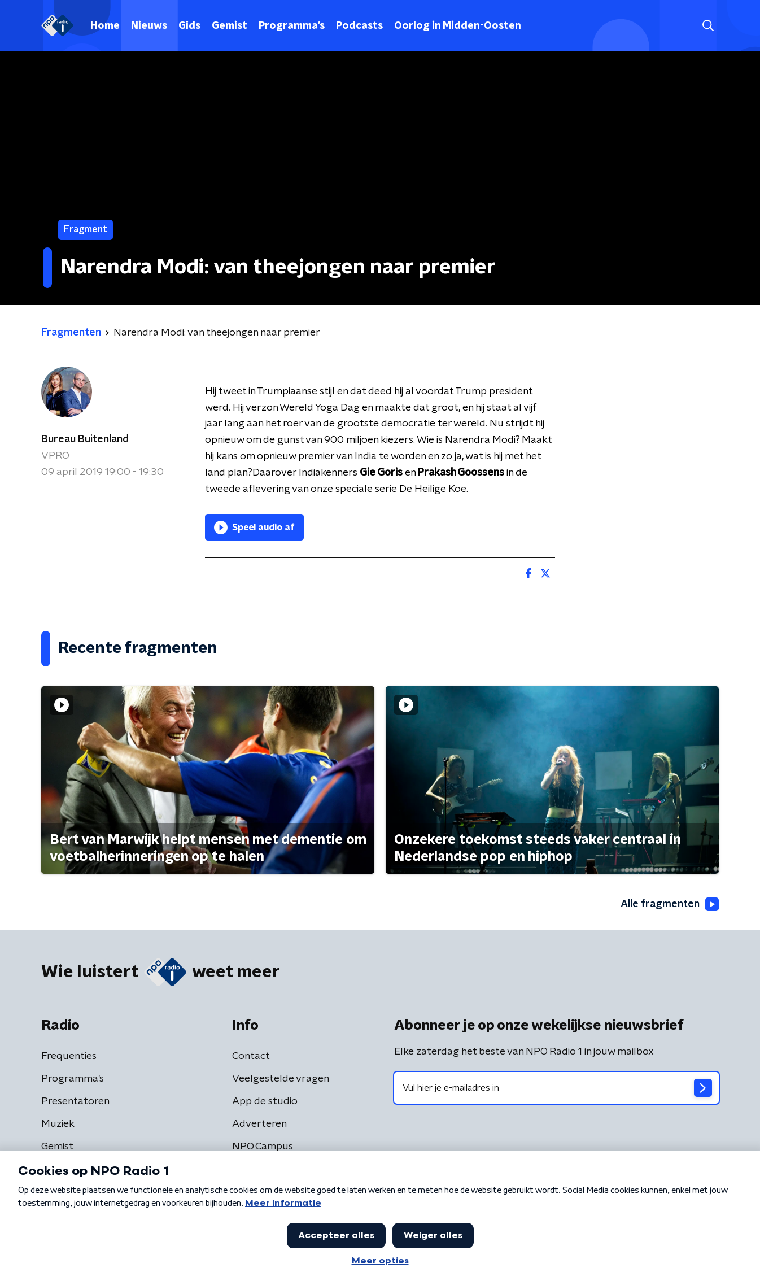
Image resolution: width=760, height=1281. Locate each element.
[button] (708, 25)
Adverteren (259, 1124)
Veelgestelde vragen (280, 1079)
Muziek (58, 1124)
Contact (251, 1056)
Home (105, 26)
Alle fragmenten (670, 904)
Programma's (292, 26)
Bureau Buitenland (85, 439)
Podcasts (359, 26)
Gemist (229, 26)
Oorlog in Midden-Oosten (457, 26)
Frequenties (69, 1056)
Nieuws (149, 26)
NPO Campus (262, 1146)
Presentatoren (75, 1101)
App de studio (265, 1101)
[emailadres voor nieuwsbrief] (556, 1088)
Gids (189, 26)
